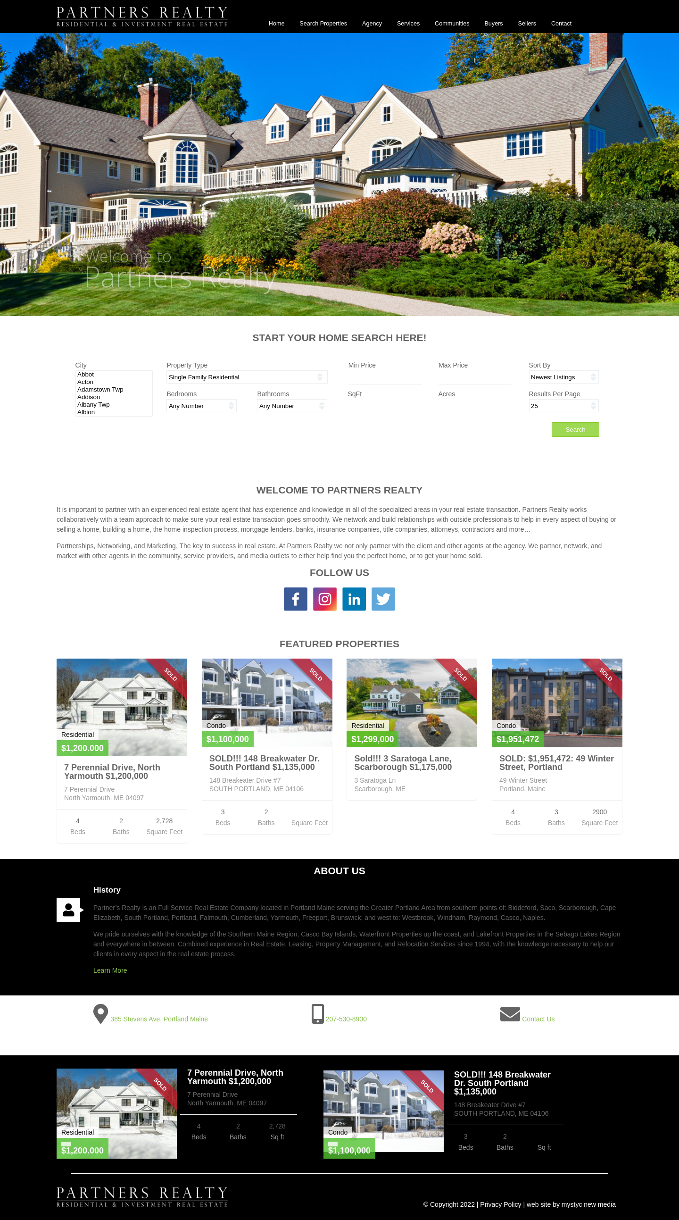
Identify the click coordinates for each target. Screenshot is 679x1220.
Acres (447, 394)
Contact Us (538, 1019)
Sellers (527, 23)
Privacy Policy (500, 1204)
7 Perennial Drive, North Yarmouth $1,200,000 (112, 772)
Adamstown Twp (113, 389)
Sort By (540, 365)
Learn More (110, 970)
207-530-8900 (346, 1019)
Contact (561, 23)
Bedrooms (181, 394)
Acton (113, 382)
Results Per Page (554, 394)
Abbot (113, 374)
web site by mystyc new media (571, 1204)
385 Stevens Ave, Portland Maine (159, 1019)
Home (277, 23)
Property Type (186, 365)
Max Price (453, 365)
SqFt (355, 394)
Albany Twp (113, 405)
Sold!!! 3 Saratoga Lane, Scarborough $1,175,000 (403, 763)
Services (408, 23)
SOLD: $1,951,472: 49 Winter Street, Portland (556, 763)
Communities (452, 23)
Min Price (362, 365)
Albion (113, 412)
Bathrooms (273, 394)
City (81, 365)
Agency (372, 23)
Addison (113, 397)
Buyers (493, 23)
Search (575, 429)
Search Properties (323, 23)
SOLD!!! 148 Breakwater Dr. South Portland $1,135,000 (264, 763)
